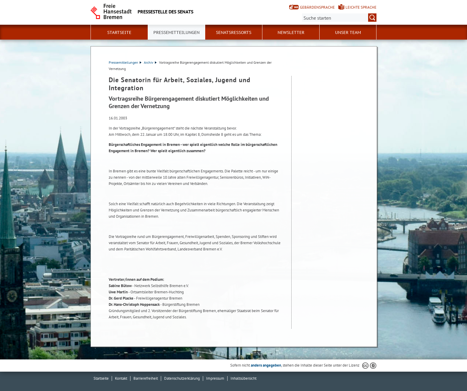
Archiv (150, 62)
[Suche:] (339, 17)
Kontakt (121, 378)
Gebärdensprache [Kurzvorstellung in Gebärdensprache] (317, 7)
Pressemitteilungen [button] (176, 32)
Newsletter (291, 32)
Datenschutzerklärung (182, 378)
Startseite (119, 32)
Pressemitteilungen (125, 62)
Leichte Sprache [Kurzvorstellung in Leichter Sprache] (360, 7)
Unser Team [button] (348, 32)
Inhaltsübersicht (243, 378)
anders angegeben (266, 365)
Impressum (215, 378)
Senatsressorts (233, 32)
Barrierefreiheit (145, 378)
